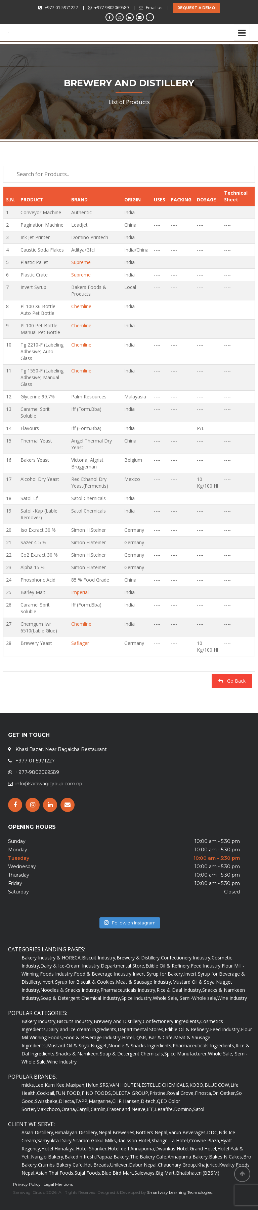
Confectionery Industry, (186, 957)
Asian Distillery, (38, 1132)
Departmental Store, (123, 965)
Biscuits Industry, (75, 1021)
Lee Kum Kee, (50, 1085)
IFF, (151, 1109)
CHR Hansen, (126, 1101)
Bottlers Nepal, (152, 1132)
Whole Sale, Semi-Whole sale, (185, 998)
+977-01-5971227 (61, 7)
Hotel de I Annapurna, (131, 1148)
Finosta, (203, 1093)
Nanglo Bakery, (47, 1156)
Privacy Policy (27, 1184)
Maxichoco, (48, 1109)
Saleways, (145, 1173)
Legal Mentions (58, 1184)
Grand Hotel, (203, 1148)
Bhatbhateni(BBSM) (197, 1173)
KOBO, (197, 1085)
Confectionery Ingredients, (171, 1021)
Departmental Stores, (141, 1029)
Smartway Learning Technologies (179, 1192)
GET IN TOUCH (29, 735)
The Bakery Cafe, (149, 1156)
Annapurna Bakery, (188, 1156)
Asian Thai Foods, (55, 1173)
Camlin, (99, 1109)
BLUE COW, (217, 1085)
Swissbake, (47, 1101)
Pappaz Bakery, (113, 1156)
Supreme (81, 262)
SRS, (105, 1085)
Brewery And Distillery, (118, 1021)
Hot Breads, (97, 1165)
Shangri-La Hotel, (170, 1140)
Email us (154, 7)
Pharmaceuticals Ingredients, (204, 1045)
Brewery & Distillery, (139, 957)
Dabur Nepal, (143, 1165)
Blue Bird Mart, (117, 1173)
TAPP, (82, 1101)
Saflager (80, 643)
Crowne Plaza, (204, 1140)
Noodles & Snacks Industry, (70, 990)
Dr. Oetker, (224, 1093)
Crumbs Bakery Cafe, (61, 1165)
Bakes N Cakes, (226, 1156)
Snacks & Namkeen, (78, 1053)
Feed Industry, (206, 965)
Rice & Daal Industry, (179, 990)
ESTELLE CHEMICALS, (165, 1085)
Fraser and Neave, (127, 1109)
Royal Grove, (181, 1093)
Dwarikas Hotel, (172, 1148)
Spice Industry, (137, 998)
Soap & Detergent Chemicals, (132, 1053)
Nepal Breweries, (117, 1132)
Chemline (81, 306)
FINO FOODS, (97, 1093)
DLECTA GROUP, (130, 1093)
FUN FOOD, (68, 1093)
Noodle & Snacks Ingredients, (140, 1045)
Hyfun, (93, 1085)
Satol (198, 1109)
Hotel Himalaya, (58, 1148)
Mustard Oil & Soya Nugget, (77, 1045)
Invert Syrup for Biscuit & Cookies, (78, 982)
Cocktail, (46, 1093)
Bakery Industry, (39, 1021)
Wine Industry (232, 998)
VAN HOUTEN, (125, 1085)
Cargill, (83, 1109)
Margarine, (100, 1101)
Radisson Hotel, (134, 1140)
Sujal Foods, (88, 1173)
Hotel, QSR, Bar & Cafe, (148, 1037)
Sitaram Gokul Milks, (95, 1140)
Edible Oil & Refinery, (168, 965)
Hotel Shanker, (92, 1148)
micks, (28, 1085)
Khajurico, (208, 1165)
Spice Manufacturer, (186, 1053)
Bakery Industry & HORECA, (52, 957)
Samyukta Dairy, (55, 1140)
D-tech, (149, 1101)
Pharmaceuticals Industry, (128, 990)
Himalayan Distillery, (76, 1132)
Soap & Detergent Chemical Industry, (80, 998)
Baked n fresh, (80, 1156)
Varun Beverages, (188, 1132)
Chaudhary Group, (177, 1165)
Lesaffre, (164, 1109)
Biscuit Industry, (99, 957)
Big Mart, (166, 1173)
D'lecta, (67, 1101)
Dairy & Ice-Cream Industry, (70, 965)
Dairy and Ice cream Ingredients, (82, 1029)
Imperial (80, 592)
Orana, (68, 1109)
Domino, (183, 1109)
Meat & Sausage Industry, (144, 982)
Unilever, (119, 1165)
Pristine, (158, 1093)
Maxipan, (76, 1085)
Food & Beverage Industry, (103, 974)
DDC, (213, 1132)
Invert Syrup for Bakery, (158, 974)
